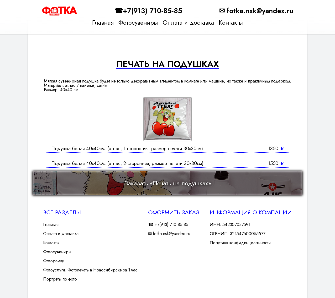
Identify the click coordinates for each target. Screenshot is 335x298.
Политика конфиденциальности (240, 243)
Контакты (231, 23)
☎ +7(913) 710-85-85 (168, 224)
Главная (103, 23)
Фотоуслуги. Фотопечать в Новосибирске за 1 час (90, 270)
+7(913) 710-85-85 (152, 10)
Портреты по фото (60, 279)
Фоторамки (53, 261)
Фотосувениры (138, 23)
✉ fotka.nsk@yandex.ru (256, 10)
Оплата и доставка (188, 23)
